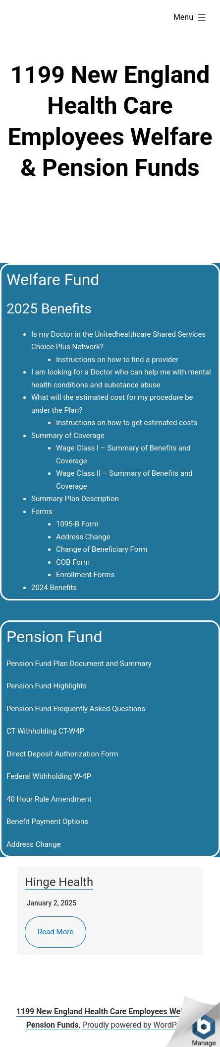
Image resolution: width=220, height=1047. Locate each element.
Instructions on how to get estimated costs (126, 422)
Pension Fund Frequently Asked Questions (75, 708)
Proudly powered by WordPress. (138, 1025)
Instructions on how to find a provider (117, 359)
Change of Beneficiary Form (102, 549)
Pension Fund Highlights (46, 685)
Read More (55, 931)
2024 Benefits (54, 587)
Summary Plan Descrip (69, 498)
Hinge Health (59, 882)
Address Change (83, 536)
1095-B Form (77, 524)
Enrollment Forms (85, 574)
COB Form (73, 562)
